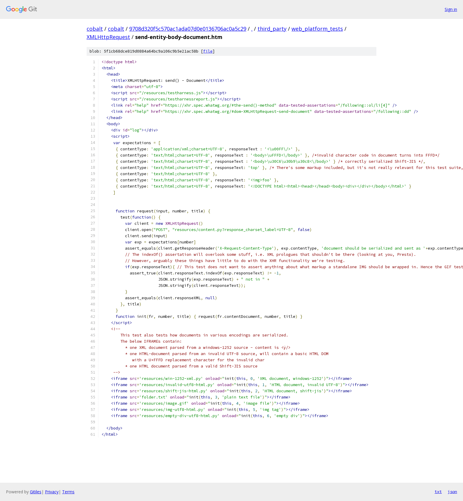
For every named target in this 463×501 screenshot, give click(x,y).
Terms (68, 492)
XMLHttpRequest (108, 36)
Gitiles (35, 492)
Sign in (451, 9)
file (208, 51)
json (452, 491)
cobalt (95, 28)
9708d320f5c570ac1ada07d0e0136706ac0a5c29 (187, 28)
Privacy (52, 492)
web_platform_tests (317, 28)
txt (438, 491)
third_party (272, 28)
